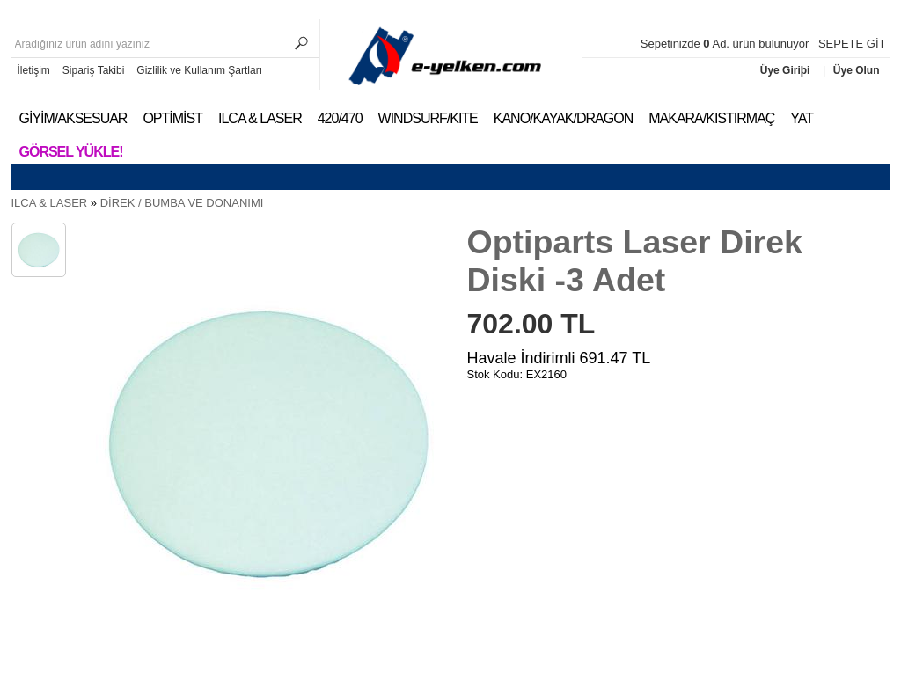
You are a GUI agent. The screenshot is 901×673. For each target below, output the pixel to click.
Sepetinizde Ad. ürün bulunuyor (726, 43)
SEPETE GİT (852, 43)
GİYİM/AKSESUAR (73, 118)
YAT (801, 118)
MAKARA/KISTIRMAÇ (711, 118)
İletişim (34, 70)
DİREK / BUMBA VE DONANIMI (182, 202)
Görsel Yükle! (71, 151)
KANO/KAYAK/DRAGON (563, 118)
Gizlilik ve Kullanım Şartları (199, 70)
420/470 (340, 118)
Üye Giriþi (786, 70)
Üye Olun (856, 70)
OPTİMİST (172, 118)
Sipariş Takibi (93, 70)
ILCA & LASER (260, 118)
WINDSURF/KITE (428, 118)
